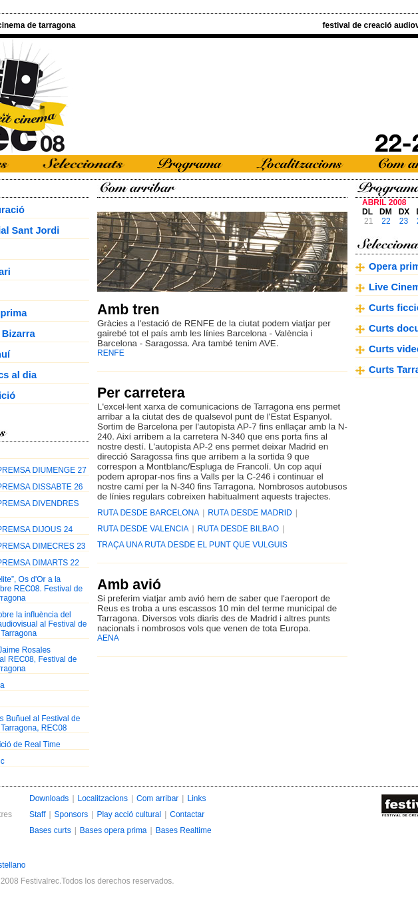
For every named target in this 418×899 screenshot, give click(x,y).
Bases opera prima (113, 830)
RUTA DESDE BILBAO (238, 528)
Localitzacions (103, 798)
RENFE (110, 353)
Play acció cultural (129, 814)
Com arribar (157, 798)
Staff (37, 814)
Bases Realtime (184, 830)
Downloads (49, 798)
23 (403, 221)
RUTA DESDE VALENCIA (143, 528)
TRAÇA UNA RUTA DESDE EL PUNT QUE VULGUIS (192, 544)
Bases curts (50, 830)
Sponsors (72, 814)
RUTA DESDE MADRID (250, 512)
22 (385, 221)
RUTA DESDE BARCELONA (148, 512)
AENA (108, 638)
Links (196, 798)
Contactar (187, 814)
